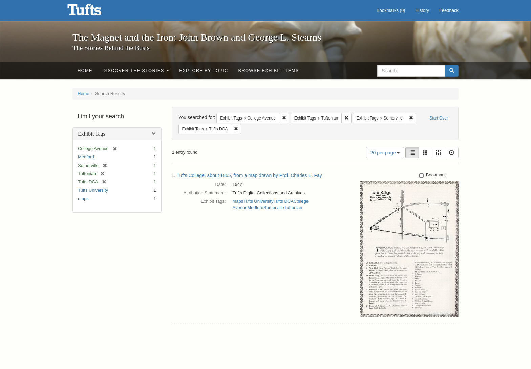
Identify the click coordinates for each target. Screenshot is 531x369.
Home (85, 70)
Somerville (273, 207)
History (422, 10)
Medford (86, 156)
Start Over (438, 118)
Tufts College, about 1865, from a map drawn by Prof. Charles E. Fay (249, 175)
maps (83, 198)
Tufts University (93, 190)
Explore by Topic (203, 70)
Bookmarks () (391, 10)
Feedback (449, 10)
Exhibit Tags (91, 134)
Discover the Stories (136, 70)
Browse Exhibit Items (268, 70)
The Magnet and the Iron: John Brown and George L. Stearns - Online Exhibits (92, 11)
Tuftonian (293, 207)
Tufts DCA (283, 201)
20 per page (385, 152)
